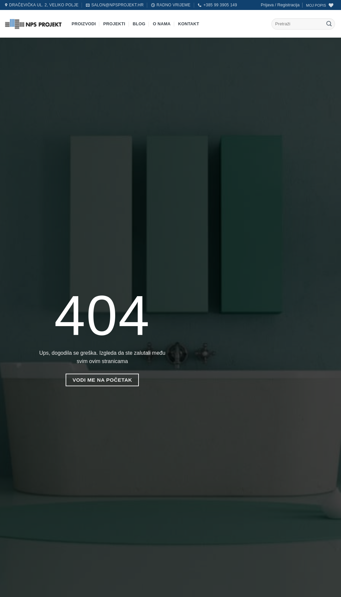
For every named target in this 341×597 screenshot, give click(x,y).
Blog (139, 23)
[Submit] (329, 24)
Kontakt (188, 23)
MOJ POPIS (316, 5)
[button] (280, 5)
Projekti (114, 23)
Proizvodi (84, 23)
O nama (161, 23)
